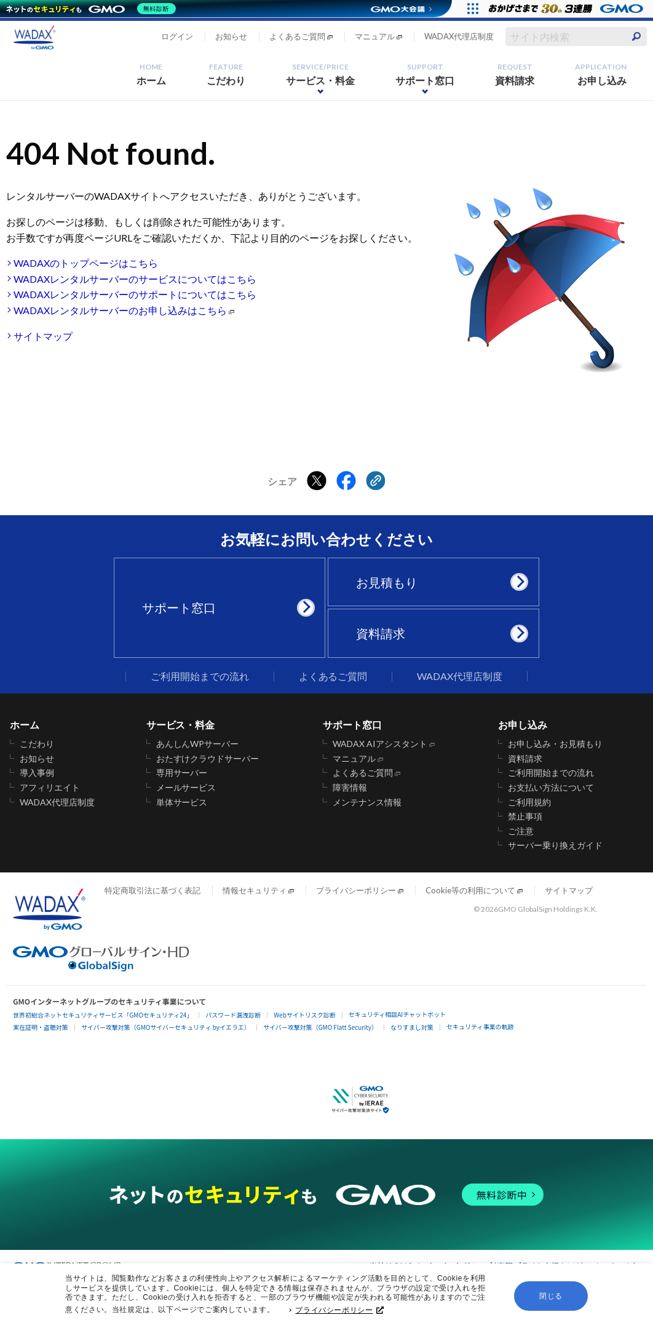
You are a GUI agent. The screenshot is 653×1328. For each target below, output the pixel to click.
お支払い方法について (551, 787)
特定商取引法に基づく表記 (152, 890)
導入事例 (37, 773)
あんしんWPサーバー (197, 744)
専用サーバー (182, 773)
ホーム (151, 74)
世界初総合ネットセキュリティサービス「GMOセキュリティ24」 (102, 1014)
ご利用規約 (529, 802)
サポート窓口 (424, 74)
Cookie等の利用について (470, 890)
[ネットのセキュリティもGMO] (94, 8)
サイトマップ (43, 336)
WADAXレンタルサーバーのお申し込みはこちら (120, 310)
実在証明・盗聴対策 (40, 1027)
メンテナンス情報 (367, 802)
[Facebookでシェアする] (346, 481)
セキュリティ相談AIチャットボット (397, 1014)
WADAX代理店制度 (459, 36)
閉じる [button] (551, 1299)
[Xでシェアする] (316, 481)
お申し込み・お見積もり (555, 744)
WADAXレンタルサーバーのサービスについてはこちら (135, 279)
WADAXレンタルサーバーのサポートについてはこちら (135, 294)
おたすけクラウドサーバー (207, 758)
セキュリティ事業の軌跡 (479, 1026)
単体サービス (182, 802)
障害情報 (350, 787)
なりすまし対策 (411, 1027)
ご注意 (521, 831)
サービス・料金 (320, 74)
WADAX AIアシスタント (380, 744)
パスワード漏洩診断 (233, 1014)
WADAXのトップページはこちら (86, 263)
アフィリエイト (50, 787)
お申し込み (601, 74)
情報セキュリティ (255, 890)
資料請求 (514, 74)
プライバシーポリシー (339, 1313)
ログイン (177, 36)
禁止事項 (525, 816)
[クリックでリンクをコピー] (376, 481)
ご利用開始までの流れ (200, 676)
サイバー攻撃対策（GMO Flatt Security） (320, 1027)
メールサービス (186, 787)
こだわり (226, 74)
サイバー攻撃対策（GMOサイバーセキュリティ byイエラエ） (165, 1027)
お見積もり (438, 582)
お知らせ (231, 36)
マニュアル (375, 36)
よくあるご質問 (297, 36)
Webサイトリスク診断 (305, 1014)
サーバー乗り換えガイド (555, 845)
